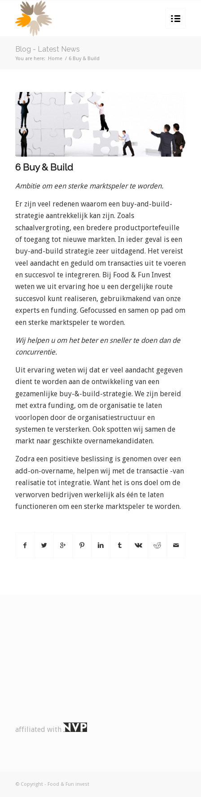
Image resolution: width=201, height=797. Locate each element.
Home (55, 58)
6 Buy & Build (44, 167)
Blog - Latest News (47, 49)
